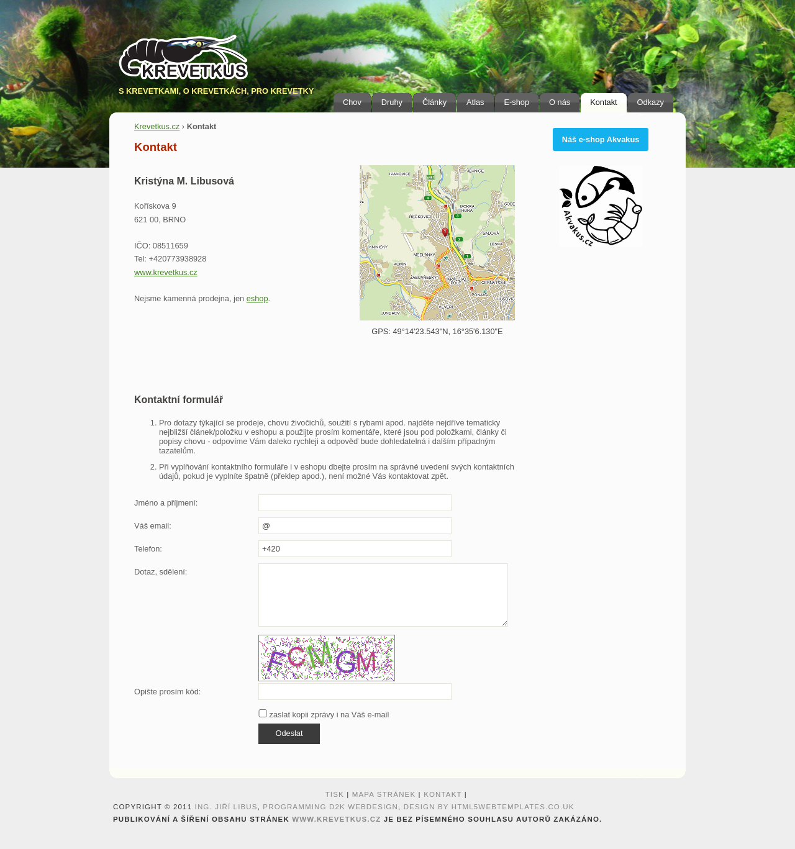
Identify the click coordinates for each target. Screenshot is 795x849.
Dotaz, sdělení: (160, 571)
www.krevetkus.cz (166, 272)
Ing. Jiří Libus (226, 806)
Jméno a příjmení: (166, 502)
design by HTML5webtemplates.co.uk (489, 806)
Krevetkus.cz (156, 126)
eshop (257, 298)
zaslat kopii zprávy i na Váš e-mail (323, 714)
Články (434, 102)
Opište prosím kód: (167, 691)
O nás (559, 102)
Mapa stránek (384, 794)
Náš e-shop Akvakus (601, 139)
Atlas (475, 102)
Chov (352, 102)
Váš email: (152, 525)
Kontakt (603, 102)
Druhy (391, 102)
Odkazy (650, 102)
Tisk (334, 794)
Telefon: (148, 548)
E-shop (517, 102)
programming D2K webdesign (330, 806)
